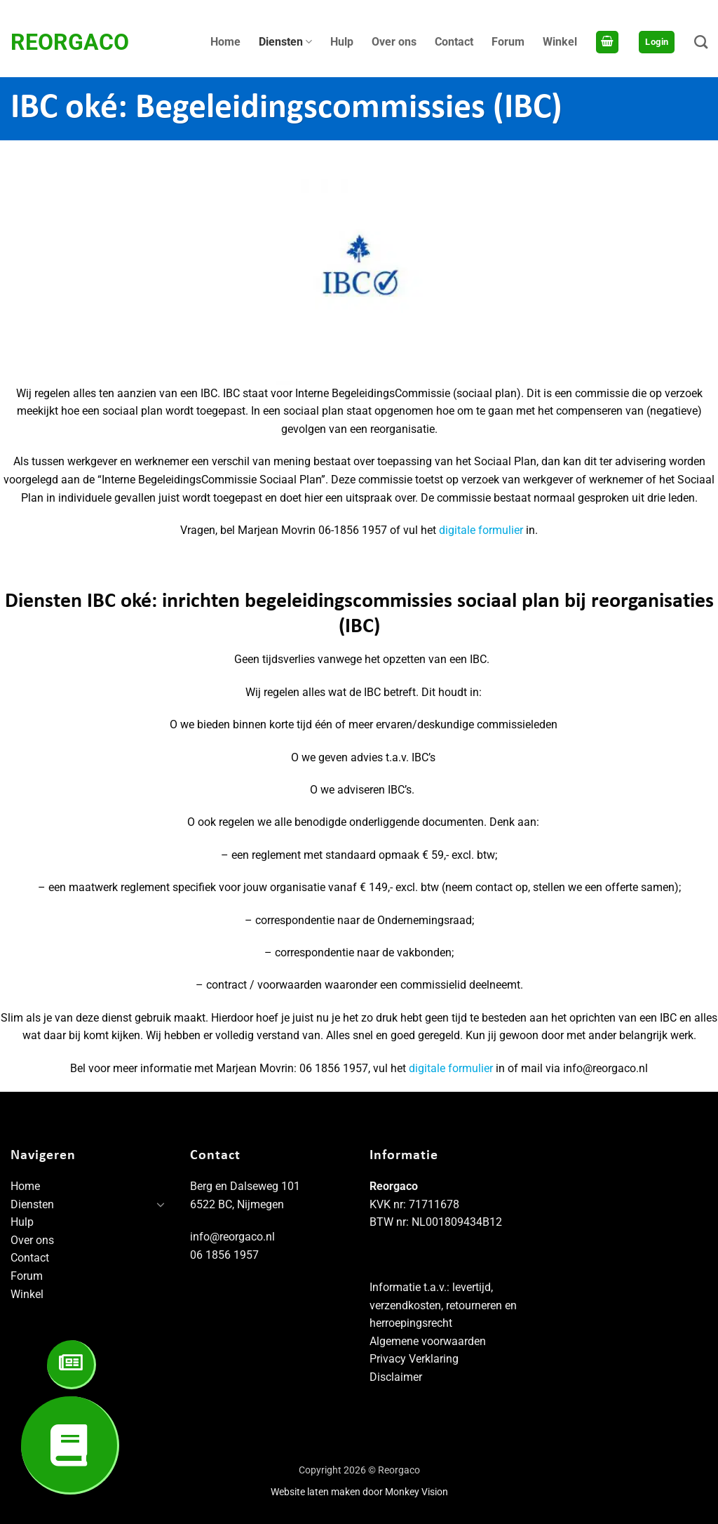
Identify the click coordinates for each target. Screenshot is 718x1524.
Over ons (394, 41)
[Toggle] (160, 1204)
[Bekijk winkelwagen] (607, 42)
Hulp (341, 41)
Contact (454, 41)
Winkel (560, 41)
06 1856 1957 (224, 1255)
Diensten (285, 42)
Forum (508, 41)
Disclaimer (396, 1377)
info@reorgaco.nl (232, 1236)
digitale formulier (481, 530)
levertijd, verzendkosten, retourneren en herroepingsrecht (443, 1305)
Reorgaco (70, 42)
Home (225, 41)
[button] (657, 42)
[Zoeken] (700, 42)
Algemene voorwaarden (428, 1341)
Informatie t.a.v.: (411, 1287)
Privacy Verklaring (414, 1358)
